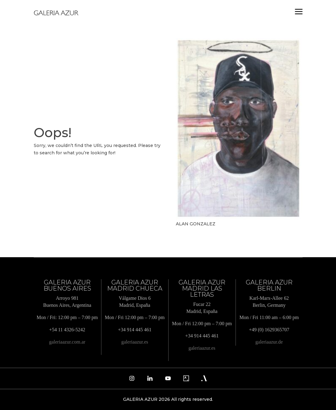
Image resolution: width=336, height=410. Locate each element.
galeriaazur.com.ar (67, 341)
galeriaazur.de (269, 341)
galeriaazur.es (134, 341)
